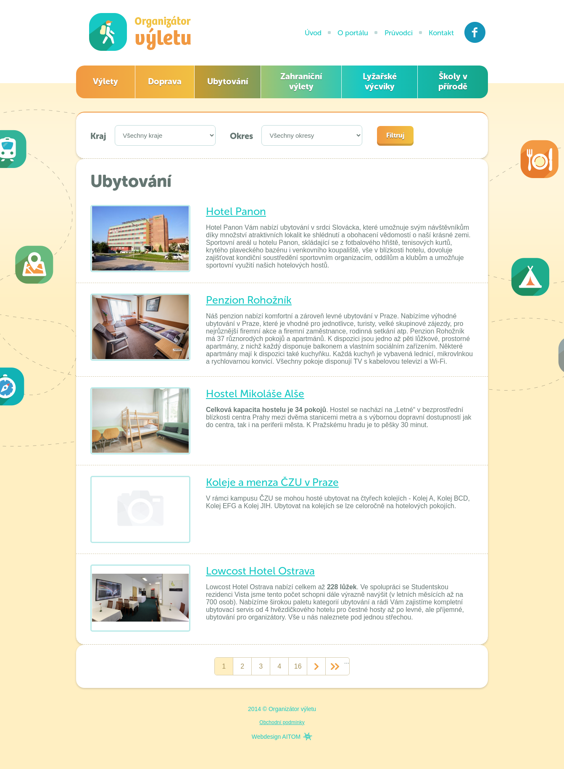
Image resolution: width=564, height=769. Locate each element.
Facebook (475, 32)
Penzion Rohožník (249, 300)
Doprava (165, 81)
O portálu (352, 33)
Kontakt (441, 33)
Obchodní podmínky (281, 722)
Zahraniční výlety (301, 81)
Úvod (313, 33)
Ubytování (227, 81)
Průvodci (399, 33)
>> (334, 666)
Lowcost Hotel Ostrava (260, 571)
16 (298, 666)
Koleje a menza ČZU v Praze (272, 482)
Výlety (105, 81)
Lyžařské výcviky (380, 81)
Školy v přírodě (452, 81)
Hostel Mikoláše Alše (255, 394)
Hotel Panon (236, 211)
